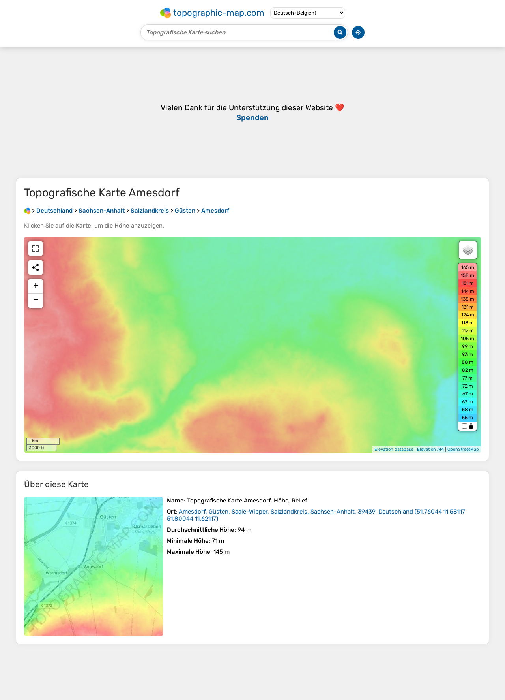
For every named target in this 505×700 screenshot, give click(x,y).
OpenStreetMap (463, 449)
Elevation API (430, 449)
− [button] (35, 301)
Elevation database (393, 449)
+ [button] (35, 286)
